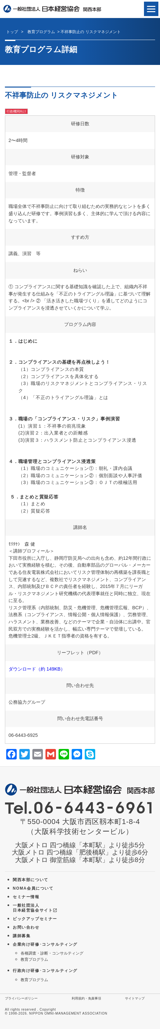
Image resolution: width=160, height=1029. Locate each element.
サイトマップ (135, 998)
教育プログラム (34, 959)
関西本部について (30, 880)
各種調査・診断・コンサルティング (52, 953)
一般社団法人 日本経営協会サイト (35, 908)
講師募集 (21, 936)
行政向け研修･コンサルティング (45, 970)
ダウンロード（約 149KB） (37, 669)
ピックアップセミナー (35, 919)
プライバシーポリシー (21, 998)
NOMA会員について (33, 888)
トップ (12, 32)
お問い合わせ (26, 927)
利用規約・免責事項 (86, 998)
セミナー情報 (26, 897)
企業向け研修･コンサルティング (45, 944)
